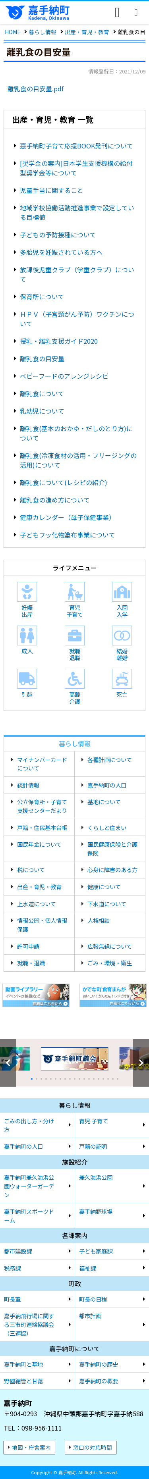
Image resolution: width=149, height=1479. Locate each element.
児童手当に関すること (51, 190)
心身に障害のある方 (112, 869)
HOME (12, 32)
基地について (104, 801)
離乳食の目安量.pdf (36, 88)
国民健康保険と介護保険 (112, 848)
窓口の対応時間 (92, 1447)
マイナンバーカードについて (42, 763)
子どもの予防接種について (58, 234)
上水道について (36, 903)
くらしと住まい (106, 827)
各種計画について (109, 759)
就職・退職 (31, 963)
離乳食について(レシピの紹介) (63, 482)
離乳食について (42, 393)
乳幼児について (42, 411)
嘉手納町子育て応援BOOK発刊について (76, 145)
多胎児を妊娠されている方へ (61, 252)
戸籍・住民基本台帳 (42, 827)
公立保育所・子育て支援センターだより (42, 806)
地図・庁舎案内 (31, 1447)
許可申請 (28, 946)
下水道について (106, 903)
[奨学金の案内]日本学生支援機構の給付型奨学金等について (76, 167)
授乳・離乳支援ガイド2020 (59, 341)
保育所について (42, 296)
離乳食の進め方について (55, 500)
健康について (104, 886)
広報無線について (109, 946)
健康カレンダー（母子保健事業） (67, 517)
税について (31, 869)
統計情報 (28, 785)
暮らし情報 (42, 32)
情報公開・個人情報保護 (42, 924)
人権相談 (98, 920)
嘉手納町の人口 (106, 785)
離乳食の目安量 (42, 358)
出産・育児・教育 (87, 32)
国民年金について (39, 844)
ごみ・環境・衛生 (109, 963)
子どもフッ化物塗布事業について (67, 534)
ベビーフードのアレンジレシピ (64, 376)
